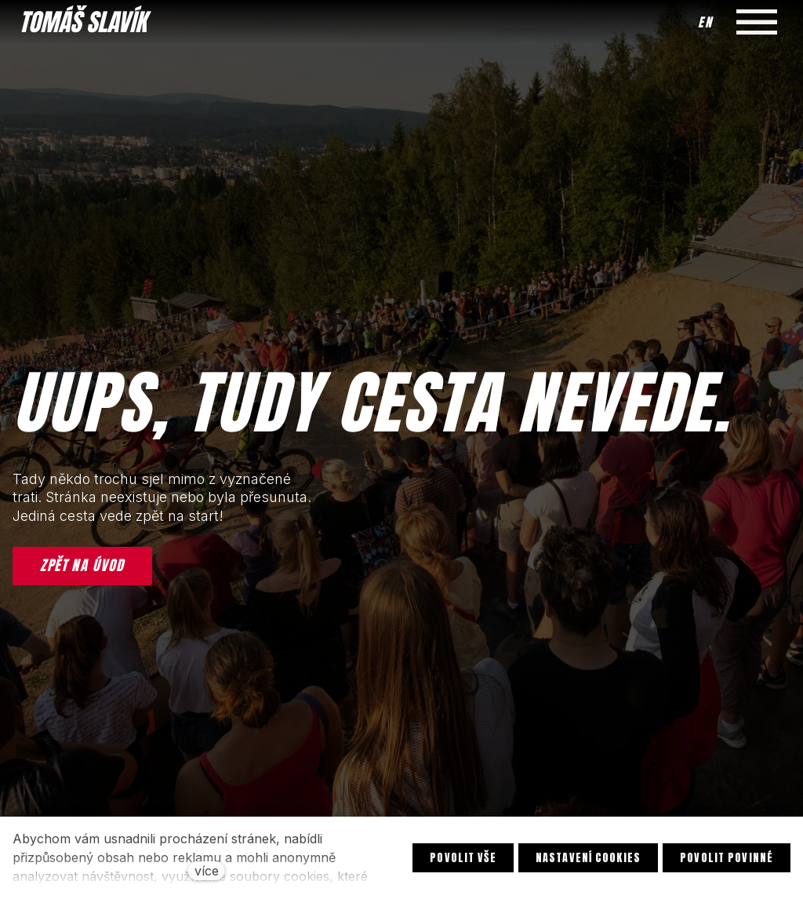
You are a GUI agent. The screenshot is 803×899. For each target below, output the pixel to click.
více (206, 871)
